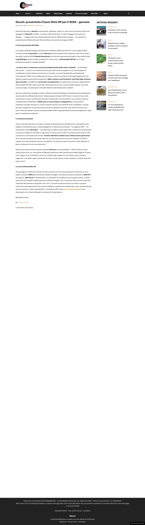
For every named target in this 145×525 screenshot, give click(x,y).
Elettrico (39, 13)
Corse (29, 13)
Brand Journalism (23, 202)
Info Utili (96, 13)
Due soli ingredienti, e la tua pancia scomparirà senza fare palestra (117, 92)
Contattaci (86, 511)
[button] (128, 13)
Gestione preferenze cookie (137, 523)
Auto (20, 13)
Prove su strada (81, 13)
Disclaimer (82, 522)
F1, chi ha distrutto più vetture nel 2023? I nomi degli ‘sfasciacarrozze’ (116, 107)
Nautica (69, 13)
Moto (48, 13)
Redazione (63, 522)
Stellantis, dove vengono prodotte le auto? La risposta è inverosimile (118, 45)
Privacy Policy (72, 522)
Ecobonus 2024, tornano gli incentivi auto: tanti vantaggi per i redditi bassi (118, 77)
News (106, 13)
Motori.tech (58, 13)
